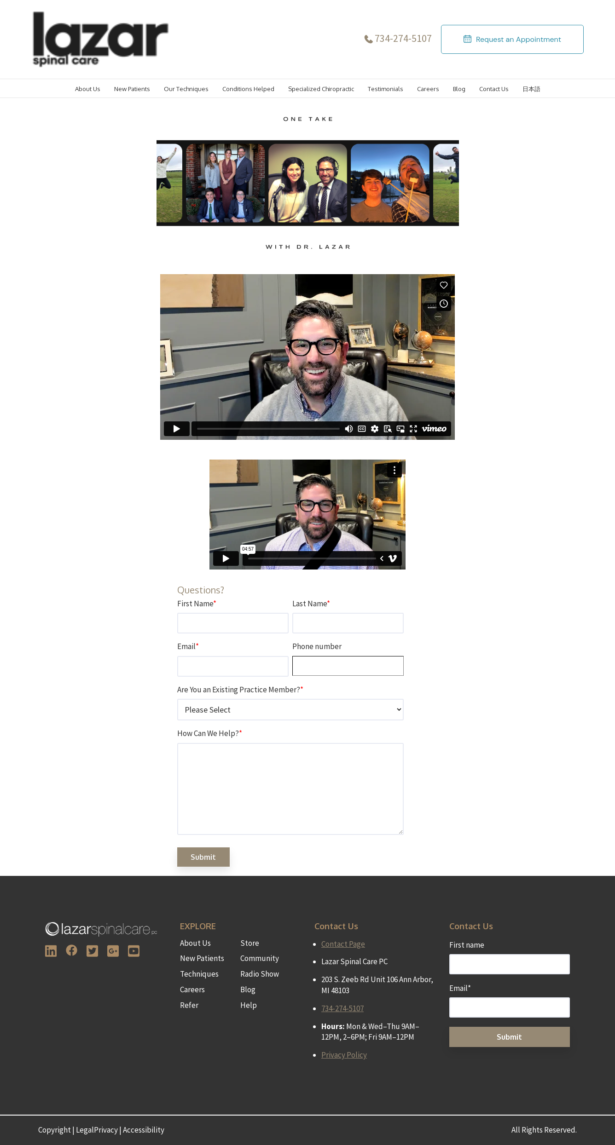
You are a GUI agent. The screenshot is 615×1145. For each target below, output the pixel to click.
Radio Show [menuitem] (259, 974)
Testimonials (385, 88)
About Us (87, 88)
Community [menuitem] (259, 958)
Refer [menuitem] (189, 1005)
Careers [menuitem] (192, 989)
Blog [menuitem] (247, 989)
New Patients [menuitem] (202, 958)
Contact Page (343, 944)
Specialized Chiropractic (321, 88)
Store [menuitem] (249, 943)
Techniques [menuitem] (199, 974)
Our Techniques (186, 88)
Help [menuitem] (248, 1005)
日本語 (531, 88)
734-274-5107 (403, 38)
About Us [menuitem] (195, 943)
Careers (428, 88)
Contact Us (494, 88)
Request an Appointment (518, 39)
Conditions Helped (248, 88)
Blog (459, 88)
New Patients (132, 88)
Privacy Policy (344, 1055)
